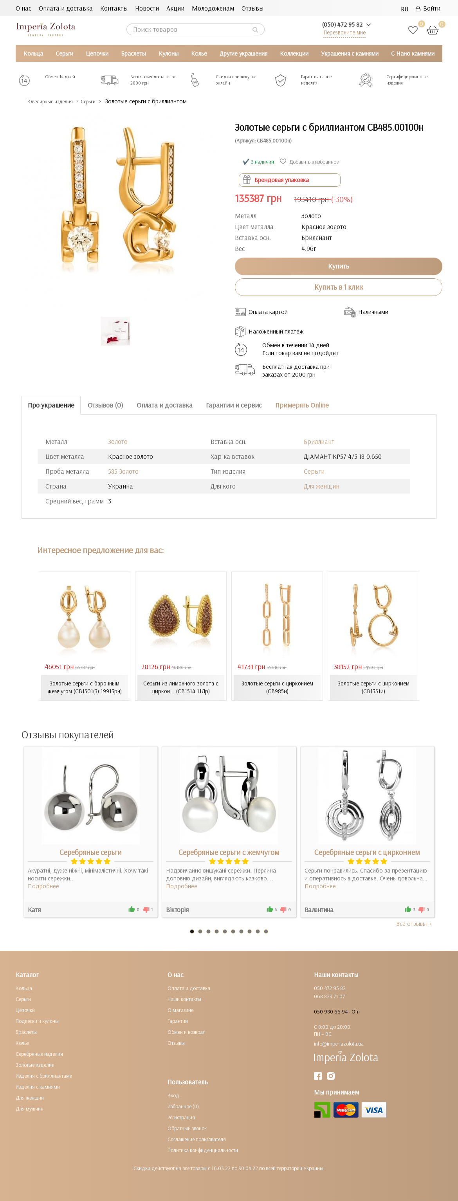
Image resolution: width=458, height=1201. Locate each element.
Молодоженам (213, 8)
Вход (173, 1095)
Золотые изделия (35, 1064)
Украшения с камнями (350, 53)
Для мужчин (29, 1108)
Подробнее (43, 886)
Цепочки (97, 53)
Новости (147, 8)
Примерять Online (302, 404)
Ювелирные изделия (57, 101)
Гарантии (178, 1020)
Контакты (114, 8)
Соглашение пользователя (197, 1139)
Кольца (33, 53)
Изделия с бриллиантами (44, 1075)
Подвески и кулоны (37, 1020)
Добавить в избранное (310, 161)
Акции (175, 8)
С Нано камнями (413, 53)
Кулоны (169, 53)
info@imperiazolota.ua (339, 1043)
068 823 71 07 (329, 996)
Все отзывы (414, 923)
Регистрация (181, 1117)
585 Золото (123, 471)
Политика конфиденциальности (203, 1150)
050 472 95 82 (330, 988)
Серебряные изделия (39, 1053)
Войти (428, 8)
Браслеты (133, 53)
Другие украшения (243, 53)
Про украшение (51, 404)
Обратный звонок (187, 1128)
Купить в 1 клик (338, 287)
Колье (199, 53)
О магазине (180, 1009)
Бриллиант (319, 441)
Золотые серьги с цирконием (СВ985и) (277, 687)
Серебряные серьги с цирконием (367, 852)
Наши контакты (184, 999)
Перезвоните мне (344, 32)
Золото (118, 441)
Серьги (64, 53)
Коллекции (294, 53)
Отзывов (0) (105, 404)
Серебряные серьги (91, 852)
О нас (23, 8)
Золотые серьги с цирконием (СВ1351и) (373, 687)
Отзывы (252, 8)
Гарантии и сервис (234, 404)
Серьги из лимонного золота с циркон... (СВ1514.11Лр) (181, 687)
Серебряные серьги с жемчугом (229, 852)
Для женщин (321, 485)
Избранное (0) (183, 1106)
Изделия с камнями (38, 1086)
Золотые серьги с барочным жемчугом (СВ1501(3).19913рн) (84, 687)
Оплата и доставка (66, 8)
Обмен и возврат (186, 1031)
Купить (338, 265)
